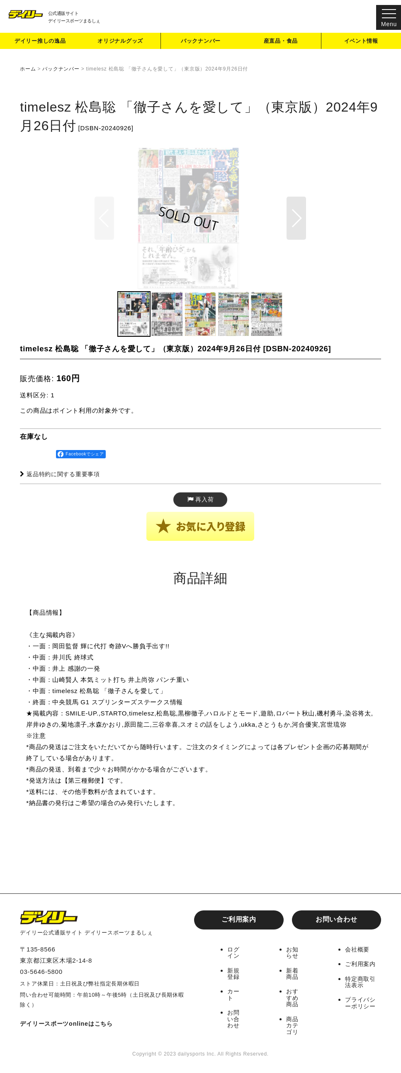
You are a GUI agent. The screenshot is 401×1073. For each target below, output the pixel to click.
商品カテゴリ (292, 1025)
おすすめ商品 (292, 998)
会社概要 (358, 950)
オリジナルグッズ (121, 42)
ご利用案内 (238, 921)
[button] (296, 230)
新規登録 (234, 974)
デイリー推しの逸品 (40, 42)
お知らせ (292, 954)
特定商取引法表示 (361, 983)
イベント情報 (361, 42)
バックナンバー (201, 42)
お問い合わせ (336, 921)
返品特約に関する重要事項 (62, 497)
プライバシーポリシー (361, 1003)
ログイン (234, 954)
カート (234, 995)
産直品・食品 (281, 42)
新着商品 (292, 974)
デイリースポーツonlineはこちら (69, 1025)
